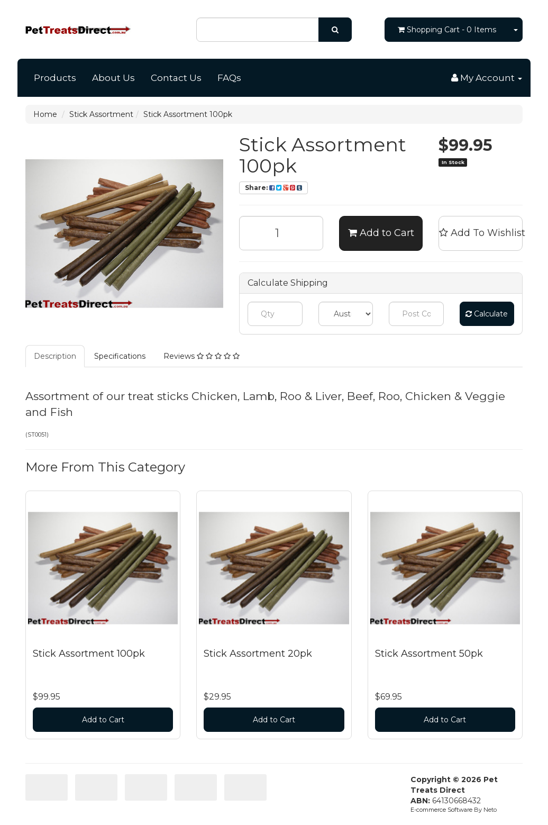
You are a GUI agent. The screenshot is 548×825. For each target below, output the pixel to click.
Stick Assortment (101, 114)
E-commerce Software (441, 809)
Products (55, 77)
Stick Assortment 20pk (258, 653)
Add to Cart (381, 233)
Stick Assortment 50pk (429, 653)
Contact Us (176, 77)
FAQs (229, 77)
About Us (113, 77)
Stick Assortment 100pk (187, 114)
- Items (447, 29)
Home (45, 114)
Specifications (119, 356)
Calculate (486, 314)
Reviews (201, 356)
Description (55, 356)
